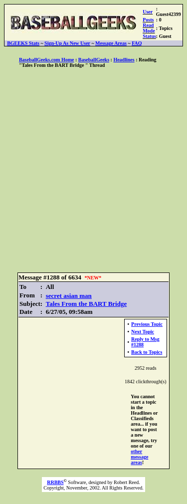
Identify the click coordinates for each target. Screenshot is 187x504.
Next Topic (142, 331)
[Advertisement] (93, 170)
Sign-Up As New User (67, 43)
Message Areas (111, 43)
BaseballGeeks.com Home (46, 59)
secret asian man (69, 295)
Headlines (123, 59)
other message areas (139, 457)
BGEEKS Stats (23, 43)
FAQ (137, 43)
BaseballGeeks (93, 59)
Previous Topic (147, 324)
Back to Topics (146, 352)
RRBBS (55, 482)
